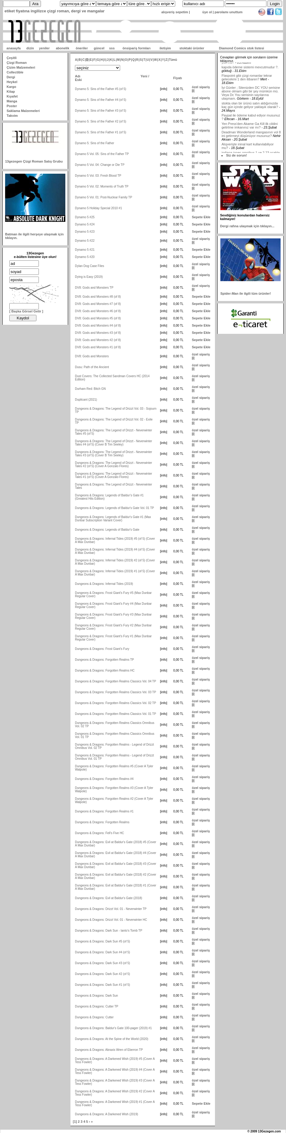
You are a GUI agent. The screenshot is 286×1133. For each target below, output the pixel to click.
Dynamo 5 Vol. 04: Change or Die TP (99, 164)
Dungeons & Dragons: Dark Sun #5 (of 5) (102, 941)
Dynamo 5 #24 (85, 224)
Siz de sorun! (236, 155)
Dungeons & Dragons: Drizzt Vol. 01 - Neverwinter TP (111, 909)
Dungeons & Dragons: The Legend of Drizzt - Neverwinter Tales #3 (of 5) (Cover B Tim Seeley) (113, 453)
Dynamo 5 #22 (85, 240)
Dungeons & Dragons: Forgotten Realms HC (105, 670)
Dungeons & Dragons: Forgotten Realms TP (104, 659)
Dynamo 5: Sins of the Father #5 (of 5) (100, 89)
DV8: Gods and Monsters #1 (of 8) (98, 347)
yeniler (44, 48)
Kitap (11, 91)
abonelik (62, 48)
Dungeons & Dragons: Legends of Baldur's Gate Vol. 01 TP (114, 508)
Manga (12, 101)
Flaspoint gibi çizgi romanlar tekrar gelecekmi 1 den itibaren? (247, 92)
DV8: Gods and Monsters (92, 356)
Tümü (173, 59)
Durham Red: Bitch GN (90, 388)
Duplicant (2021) (86, 399)
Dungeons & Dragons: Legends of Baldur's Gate (107, 529)
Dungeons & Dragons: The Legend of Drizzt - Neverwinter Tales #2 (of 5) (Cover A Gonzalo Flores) (113, 464)
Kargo (11, 86)
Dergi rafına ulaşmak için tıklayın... (247, 226)
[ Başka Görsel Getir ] (26, 311)
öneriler (82, 48)
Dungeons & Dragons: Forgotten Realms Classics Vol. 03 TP (115, 692)
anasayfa (14, 48)
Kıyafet (12, 96)
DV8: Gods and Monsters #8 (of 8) (98, 296)
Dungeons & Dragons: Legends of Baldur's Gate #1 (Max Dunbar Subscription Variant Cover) (113, 518)
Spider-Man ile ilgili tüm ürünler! (245, 293)
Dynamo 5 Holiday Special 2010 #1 (98, 208)
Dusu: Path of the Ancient (92, 367)
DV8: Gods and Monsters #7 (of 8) (98, 304)
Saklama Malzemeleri (23, 111)
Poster (12, 106)
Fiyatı (177, 78)
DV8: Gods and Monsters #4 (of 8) (98, 325)
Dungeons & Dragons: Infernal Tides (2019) (104, 583)
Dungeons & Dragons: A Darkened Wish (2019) (106, 1114)
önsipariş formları (137, 48)
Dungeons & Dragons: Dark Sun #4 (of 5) (102, 952)
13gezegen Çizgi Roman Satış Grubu (34, 161)
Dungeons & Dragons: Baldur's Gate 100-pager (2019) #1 (113, 1028)
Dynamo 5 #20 (85, 257)
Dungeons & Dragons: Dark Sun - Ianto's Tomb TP (108, 930)
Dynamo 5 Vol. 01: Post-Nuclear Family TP (103, 197)
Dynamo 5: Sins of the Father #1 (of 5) (100, 132)
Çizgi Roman (17, 62)
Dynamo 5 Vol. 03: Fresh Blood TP (98, 175)
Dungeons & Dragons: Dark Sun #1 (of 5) (102, 984)
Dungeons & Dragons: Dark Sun (96, 995)
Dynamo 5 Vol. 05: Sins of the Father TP (102, 154)
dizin (30, 48)
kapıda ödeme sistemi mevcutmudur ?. (250, 82)
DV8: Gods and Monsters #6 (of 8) (98, 311)
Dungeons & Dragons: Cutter (94, 1017)
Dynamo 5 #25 (85, 217)
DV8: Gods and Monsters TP (94, 287)
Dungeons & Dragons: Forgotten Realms (102, 822)
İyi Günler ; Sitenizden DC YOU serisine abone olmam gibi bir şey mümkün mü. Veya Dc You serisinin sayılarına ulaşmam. (251, 108)
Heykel (12, 82)
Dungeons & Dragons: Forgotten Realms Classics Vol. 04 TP (115, 681)
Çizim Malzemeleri (21, 67)
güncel (99, 48)
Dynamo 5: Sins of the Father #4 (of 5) (100, 99)
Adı (77, 76)
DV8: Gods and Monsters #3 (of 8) (98, 332)
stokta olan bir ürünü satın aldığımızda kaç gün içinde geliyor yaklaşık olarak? (250, 120)
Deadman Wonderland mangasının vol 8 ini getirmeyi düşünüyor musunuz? (251, 149)
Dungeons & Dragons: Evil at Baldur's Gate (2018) (108, 898)
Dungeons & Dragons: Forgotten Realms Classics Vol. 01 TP (115, 713)
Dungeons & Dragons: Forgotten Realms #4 (104, 779)
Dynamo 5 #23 (85, 231)
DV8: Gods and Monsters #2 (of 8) (98, 340)
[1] (75, 1121)
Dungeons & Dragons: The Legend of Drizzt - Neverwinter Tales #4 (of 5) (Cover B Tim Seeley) (113, 442)
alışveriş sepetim (174, 12)
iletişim (165, 48)
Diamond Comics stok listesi (241, 48)
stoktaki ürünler (191, 48)
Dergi (11, 77)
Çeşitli (12, 58)
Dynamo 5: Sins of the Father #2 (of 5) (100, 121)
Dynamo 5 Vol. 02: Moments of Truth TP (102, 186)
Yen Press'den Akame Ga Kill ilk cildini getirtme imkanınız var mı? (250, 140)
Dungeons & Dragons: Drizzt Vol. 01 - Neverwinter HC (111, 919)
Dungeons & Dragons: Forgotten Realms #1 (104, 811)
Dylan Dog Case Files (89, 266)
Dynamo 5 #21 (85, 249)
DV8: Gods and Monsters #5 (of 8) (98, 318)
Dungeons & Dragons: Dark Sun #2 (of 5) (102, 974)
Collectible (15, 72)
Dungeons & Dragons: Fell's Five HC (99, 833)
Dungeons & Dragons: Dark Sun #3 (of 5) (102, 963)
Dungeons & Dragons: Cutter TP (96, 1006)
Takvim (12, 115)
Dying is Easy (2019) (89, 276)
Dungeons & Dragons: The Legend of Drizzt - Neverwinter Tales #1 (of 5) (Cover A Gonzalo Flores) (113, 475)
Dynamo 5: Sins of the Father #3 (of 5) (100, 110)
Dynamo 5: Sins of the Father (94, 143)
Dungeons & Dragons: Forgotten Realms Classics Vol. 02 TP (115, 703)
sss (111, 48)
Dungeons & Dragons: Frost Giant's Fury (102, 648)
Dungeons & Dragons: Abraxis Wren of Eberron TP (109, 1049)
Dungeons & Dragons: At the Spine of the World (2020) (111, 1039)
